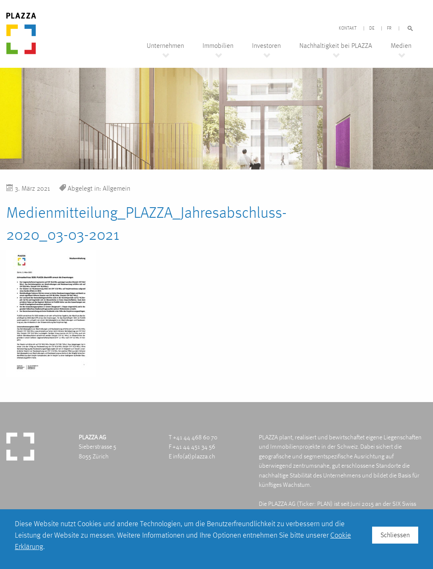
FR (389, 28)
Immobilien (218, 46)
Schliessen (395, 535)
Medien (401, 46)
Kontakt (347, 28)
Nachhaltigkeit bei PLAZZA (335, 46)
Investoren (266, 46)
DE (371, 28)
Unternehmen (165, 46)
